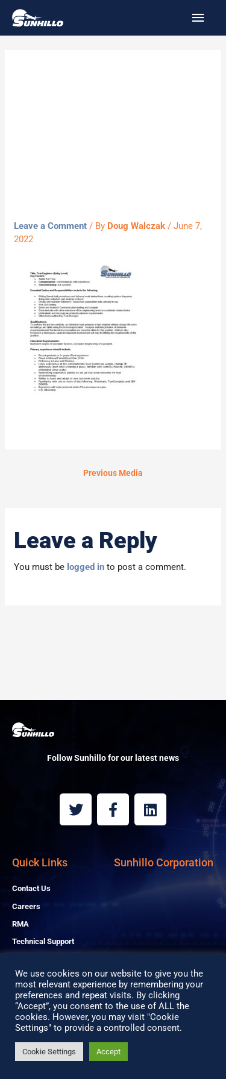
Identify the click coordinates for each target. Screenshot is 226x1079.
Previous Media (113, 473)
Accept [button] (108, 1051)
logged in (85, 566)
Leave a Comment (50, 225)
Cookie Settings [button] (49, 1051)
